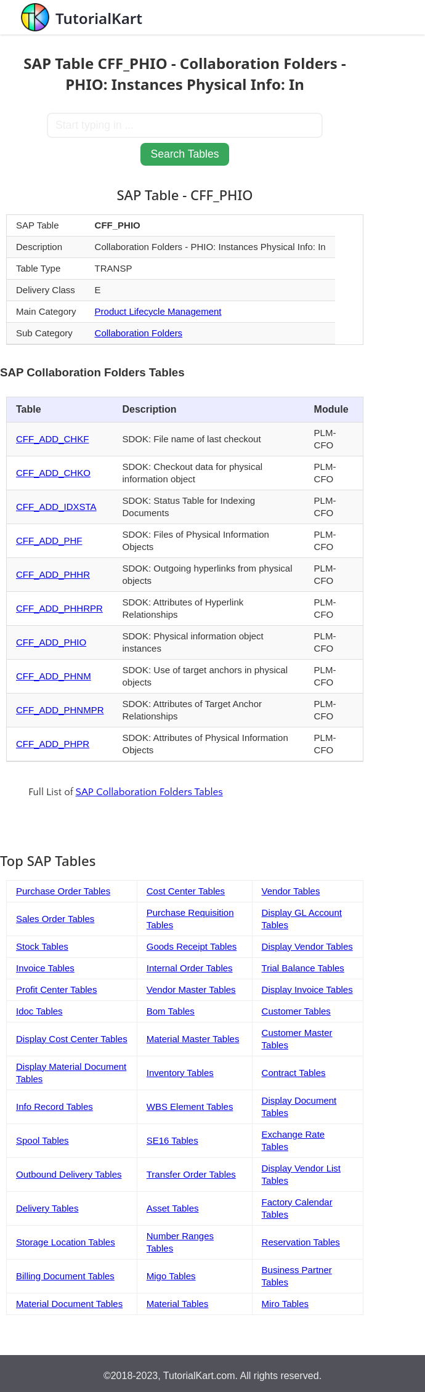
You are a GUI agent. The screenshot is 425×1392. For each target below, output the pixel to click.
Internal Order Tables (190, 968)
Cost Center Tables (186, 891)
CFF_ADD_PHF (49, 540)
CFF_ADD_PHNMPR (60, 710)
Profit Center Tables (56, 989)
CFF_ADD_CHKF (52, 439)
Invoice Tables (45, 968)
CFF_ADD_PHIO (51, 642)
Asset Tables (173, 1208)
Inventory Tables (180, 1072)
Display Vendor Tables (307, 946)
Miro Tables (285, 1303)
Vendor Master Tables (191, 989)
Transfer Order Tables (191, 1174)
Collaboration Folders (139, 333)
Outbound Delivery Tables (69, 1174)
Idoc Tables (39, 1011)
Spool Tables (42, 1140)
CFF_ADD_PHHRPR (59, 608)
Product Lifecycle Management (158, 311)
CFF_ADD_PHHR (53, 574)
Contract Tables (294, 1072)
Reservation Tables (301, 1242)
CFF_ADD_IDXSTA (56, 506)
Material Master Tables (193, 1039)
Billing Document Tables (65, 1276)
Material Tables (178, 1303)
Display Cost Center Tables (71, 1039)
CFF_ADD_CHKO (53, 472)
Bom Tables (171, 1011)
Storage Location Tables (65, 1242)
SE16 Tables (172, 1140)
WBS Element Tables (190, 1106)
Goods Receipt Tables (192, 946)
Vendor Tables (291, 891)
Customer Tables (296, 1011)
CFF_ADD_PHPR (52, 743)
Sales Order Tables (55, 918)
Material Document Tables (69, 1303)
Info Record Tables (54, 1106)
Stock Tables (42, 946)
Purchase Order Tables (63, 891)
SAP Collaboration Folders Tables (149, 792)
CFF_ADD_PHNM (53, 676)
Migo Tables (171, 1276)
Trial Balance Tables (303, 968)
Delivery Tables (47, 1208)
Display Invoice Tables (307, 989)
